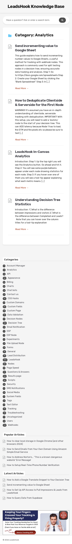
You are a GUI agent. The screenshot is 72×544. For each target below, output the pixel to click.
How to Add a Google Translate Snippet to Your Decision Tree (38, 480)
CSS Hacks (13, 298)
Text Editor (12, 404)
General (11, 351)
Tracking (11, 408)
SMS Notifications (16, 388)
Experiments (13, 339)
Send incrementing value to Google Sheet (28, 485)
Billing (10, 282)
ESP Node (11, 335)
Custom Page (14, 310)
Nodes (11, 363)
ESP (9, 331)
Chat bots (12, 290)
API (8, 274)
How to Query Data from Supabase (24, 498)
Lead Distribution (16, 355)
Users (10, 421)
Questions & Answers (18, 372)
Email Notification (16, 327)
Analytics (12, 269)
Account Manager (16, 265)
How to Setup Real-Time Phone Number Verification (33, 465)
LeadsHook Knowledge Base (36, 6)
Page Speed (13, 367)
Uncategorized (14, 416)
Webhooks (13, 425)
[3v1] (36, 534)
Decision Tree (15, 323)
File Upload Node (15, 343)
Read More (21, 88)
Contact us (12, 294)
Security (11, 384)
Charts (10, 286)
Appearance (14, 278)
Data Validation (15, 314)
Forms (10, 347)
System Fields (14, 396)
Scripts (11, 380)
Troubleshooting (15, 412)
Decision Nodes (14, 318)
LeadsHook (14, 359)
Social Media (13, 392)
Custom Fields (15, 306)
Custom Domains (15, 302)
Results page (14, 376)
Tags (9, 400)
